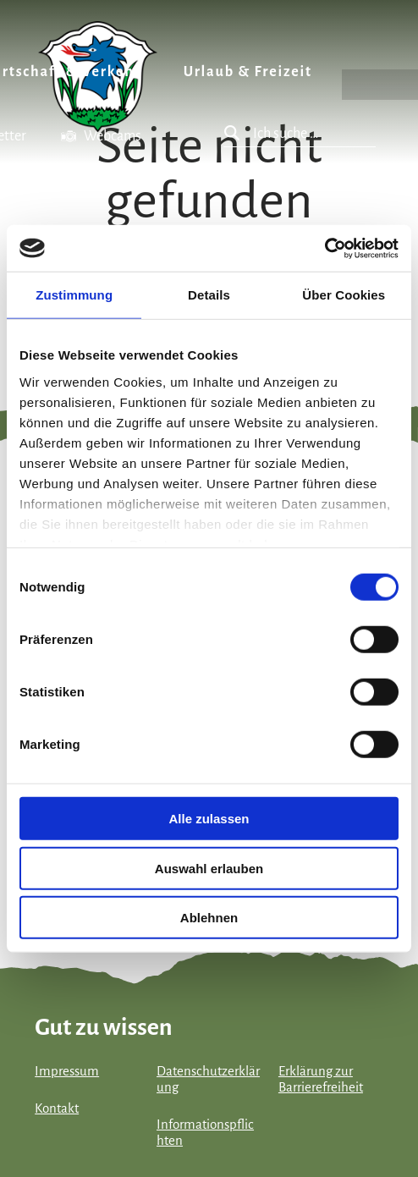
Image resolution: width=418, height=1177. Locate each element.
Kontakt (57, 1108)
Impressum (67, 1071)
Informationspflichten (205, 1132)
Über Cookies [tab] (343, 295)
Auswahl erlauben (209, 868)
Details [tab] (209, 295)
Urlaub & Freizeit (248, 72)
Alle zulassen (208, 818)
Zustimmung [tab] (74, 295)
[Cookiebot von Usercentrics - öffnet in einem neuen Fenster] (324, 248)
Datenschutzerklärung (208, 1079)
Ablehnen (209, 917)
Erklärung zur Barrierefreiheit (320, 1079)
